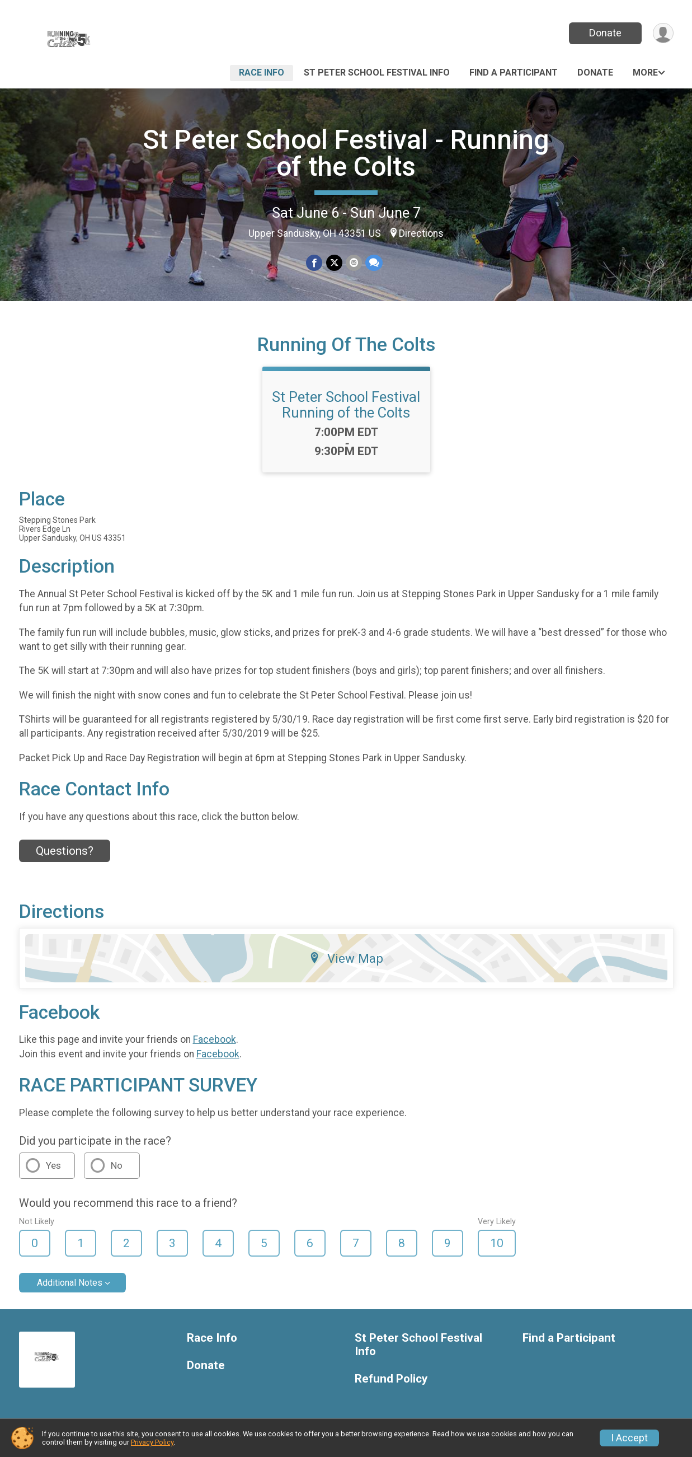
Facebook (214, 1039)
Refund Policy (391, 1378)
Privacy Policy (152, 1442)
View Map (346, 958)
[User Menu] (663, 33)
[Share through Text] (374, 263)
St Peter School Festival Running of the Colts (346, 404)
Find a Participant (513, 72)
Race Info (261, 72)
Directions (421, 233)
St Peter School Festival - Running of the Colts (346, 153)
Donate (605, 33)
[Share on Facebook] (315, 263)
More (645, 72)
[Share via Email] (354, 263)
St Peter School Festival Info (377, 72)
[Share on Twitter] (334, 263)
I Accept (629, 1438)
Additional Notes (69, 1282)
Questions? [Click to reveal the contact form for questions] (64, 851)
